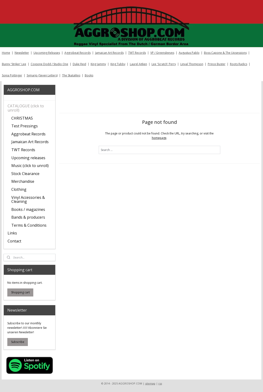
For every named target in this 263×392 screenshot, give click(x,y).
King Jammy (98, 64)
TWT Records (137, 53)
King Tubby (117, 64)
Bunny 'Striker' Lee (14, 64)
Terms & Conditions (29, 225)
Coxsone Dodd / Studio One (49, 64)
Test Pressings (24, 126)
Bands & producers (28, 217)
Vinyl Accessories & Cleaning (28, 199)
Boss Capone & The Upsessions (225, 53)
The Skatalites (71, 75)
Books (89, 75)
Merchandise (22, 181)
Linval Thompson (191, 64)
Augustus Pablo (189, 53)
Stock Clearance (25, 173)
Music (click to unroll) (30, 165)
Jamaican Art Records (109, 53)
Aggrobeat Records (77, 53)
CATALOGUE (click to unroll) (26, 108)
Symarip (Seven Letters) (42, 75)
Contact (14, 241)
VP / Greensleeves (162, 53)
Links (12, 233)
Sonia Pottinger (12, 75)
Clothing (18, 189)
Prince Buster (216, 64)
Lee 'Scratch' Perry (164, 64)
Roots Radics (238, 64)
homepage (159, 138)
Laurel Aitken (138, 64)
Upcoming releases (28, 157)
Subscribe (17, 342)
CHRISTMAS (22, 118)
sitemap (150, 383)
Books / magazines (28, 209)
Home (6, 53)
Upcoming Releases (47, 53)
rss (160, 383)
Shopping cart (20, 292)
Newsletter (22, 53)
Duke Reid (79, 64)
